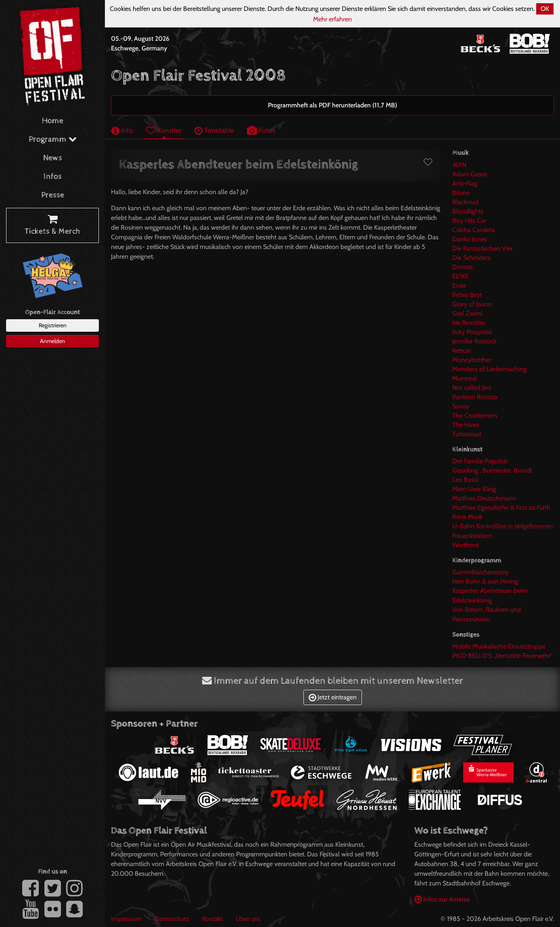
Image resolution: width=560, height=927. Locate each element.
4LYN (459, 165)
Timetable (214, 130)
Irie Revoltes (469, 322)
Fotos (261, 130)
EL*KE (460, 276)
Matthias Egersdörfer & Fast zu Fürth (501, 507)
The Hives (465, 425)
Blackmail (465, 202)
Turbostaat (466, 434)
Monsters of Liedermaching (489, 369)
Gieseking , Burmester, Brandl (492, 470)
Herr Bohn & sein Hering (485, 581)
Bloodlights (467, 211)
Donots (462, 267)
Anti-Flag (464, 183)
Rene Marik (467, 517)
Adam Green (469, 174)
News (52, 158)
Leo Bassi (465, 479)
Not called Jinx (471, 387)
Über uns (248, 919)
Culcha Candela (473, 230)
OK (545, 9)
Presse (52, 195)
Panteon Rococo (474, 397)
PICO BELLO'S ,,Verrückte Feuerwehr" (502, 655)
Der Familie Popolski (480, 461)
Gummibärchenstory (480, 572)
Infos (53, 176)
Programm (53, 139)
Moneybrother (471, 360)
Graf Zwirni (467, 313)
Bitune (461, 193)
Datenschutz (172, 919)
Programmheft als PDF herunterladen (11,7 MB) (332, 105)
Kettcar (461, 350)
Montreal (464, 378)
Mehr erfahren (332, 19)
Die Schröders (471, 258)
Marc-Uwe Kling (474, 489)
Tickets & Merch (52, 225)
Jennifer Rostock (474, 341)
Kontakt (212, 919)
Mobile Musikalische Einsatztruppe (498, 646)
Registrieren (53, 325)
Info (122, 130)
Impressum (126, 919)
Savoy (460, 406)
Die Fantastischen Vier (482, 248)
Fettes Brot (467, 295)
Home (52, 121)
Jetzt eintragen (333, 697)
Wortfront (465, 545)
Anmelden (52, 341)
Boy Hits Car (469, 220)
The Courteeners (474, 415)
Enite (459, 285)
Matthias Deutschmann (484, 498)
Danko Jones (469, 239)
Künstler (164, 130)
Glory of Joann (472, 304)
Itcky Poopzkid (472, 332)
